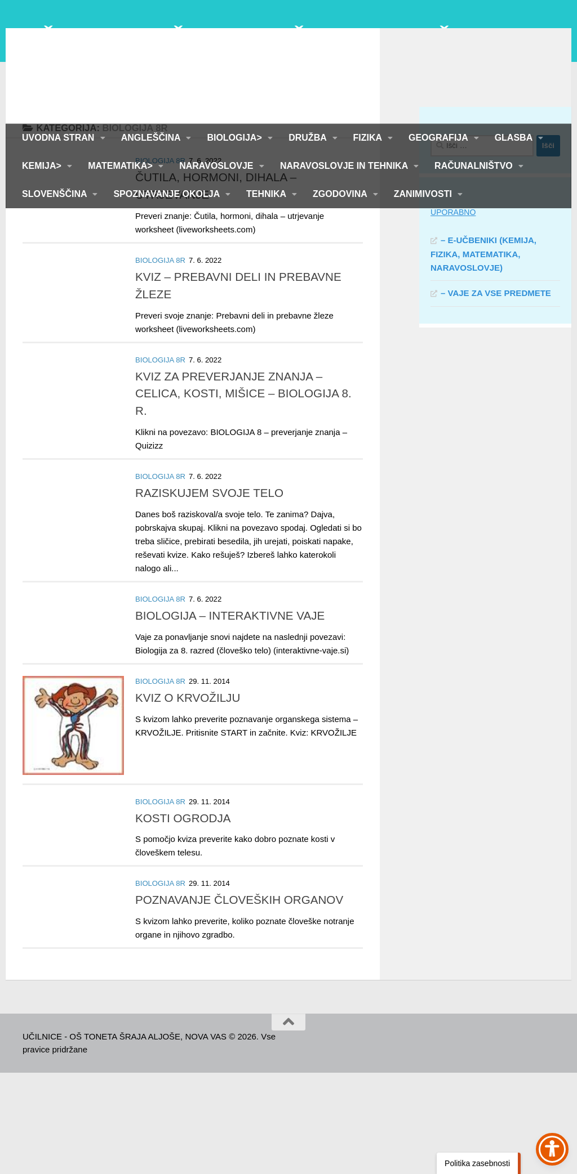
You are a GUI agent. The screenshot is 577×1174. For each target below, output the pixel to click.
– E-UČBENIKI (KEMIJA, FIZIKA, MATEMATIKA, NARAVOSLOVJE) (483, 355)
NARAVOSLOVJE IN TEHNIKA (345, 166)
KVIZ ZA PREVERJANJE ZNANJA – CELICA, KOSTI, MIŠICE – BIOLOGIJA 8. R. (243, 495)
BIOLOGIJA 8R (160, 262)
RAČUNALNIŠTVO (474, 166)
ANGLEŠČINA (152, 137)
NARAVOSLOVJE (217, 166)
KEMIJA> (43, 166)
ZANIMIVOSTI (424, 194)
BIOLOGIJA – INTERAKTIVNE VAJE (230, 716)
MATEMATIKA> (121, 166)
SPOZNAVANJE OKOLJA (167, 194)
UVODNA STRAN (59, 137)
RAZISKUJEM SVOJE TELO (209, 594)
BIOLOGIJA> (235, 137)
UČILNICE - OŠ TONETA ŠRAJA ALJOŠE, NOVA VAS (283, 56)
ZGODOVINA (341, 194)
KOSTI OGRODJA (182, 919)
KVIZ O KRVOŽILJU (187, 798)
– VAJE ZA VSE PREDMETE (496, 394)
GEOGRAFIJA (440, 137)
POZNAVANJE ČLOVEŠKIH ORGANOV (239, 1000)
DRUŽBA (308, 137)
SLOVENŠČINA (55, 194)
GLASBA (515, 137)
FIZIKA (368, 137)
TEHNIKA (267, 194)
